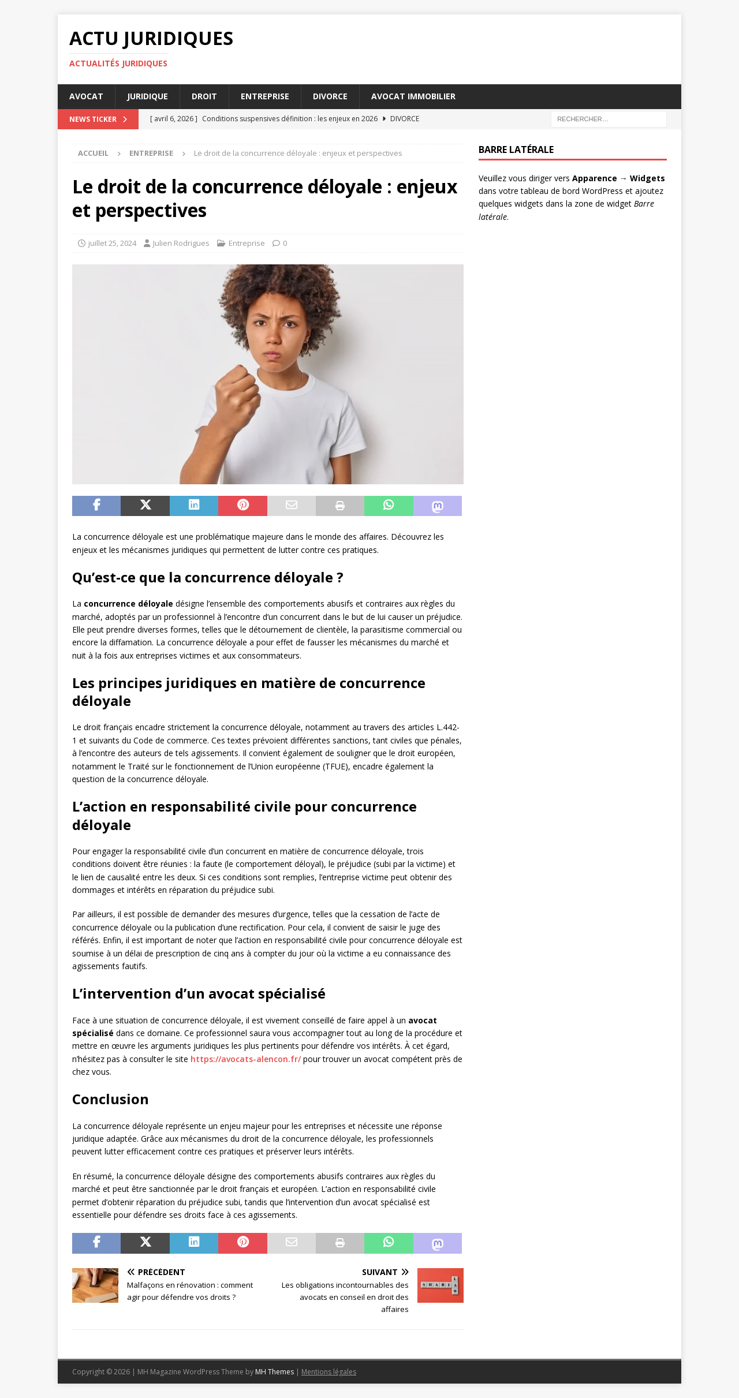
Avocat (86, 96)
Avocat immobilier (413, 96)
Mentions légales (328, 1372)
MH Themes (274, 1372)
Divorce (330, 96)
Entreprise (265, 96)
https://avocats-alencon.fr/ (246, 1058)
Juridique (147, 96)
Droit (204, 96)
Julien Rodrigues (181, 243)
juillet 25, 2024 (112, 243)
